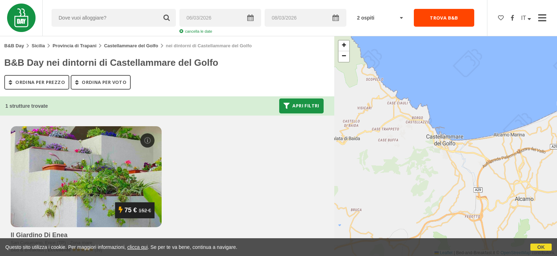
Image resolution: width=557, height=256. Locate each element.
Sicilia (38, 45)
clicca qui (137, 247)
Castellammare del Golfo (131, 45)
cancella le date (195, 31)
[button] (344, 46)
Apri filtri (301, 106)
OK (541, 247)
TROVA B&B (444, 18)
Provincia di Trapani (75, 45)
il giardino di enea (39, 235)
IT (526, 18)
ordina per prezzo (37, 82)
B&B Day (14, 45)
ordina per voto (100, 82)
